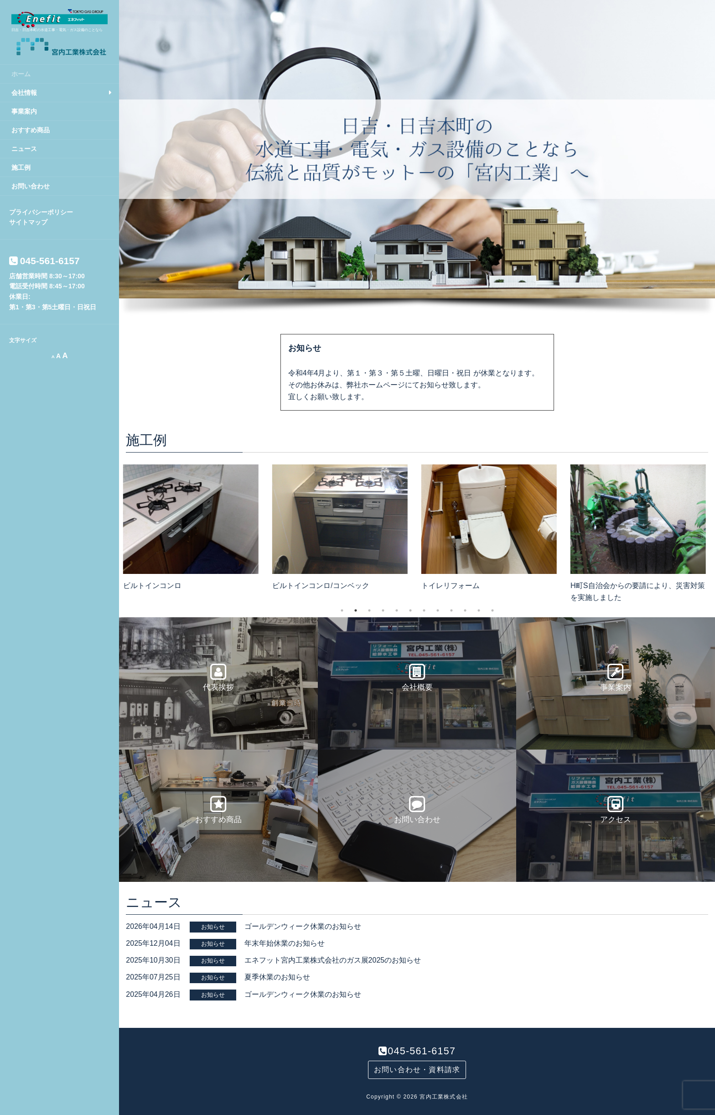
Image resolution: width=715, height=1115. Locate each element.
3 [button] (369, 610)
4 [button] (383, 610)
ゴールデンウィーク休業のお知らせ (302, 926)
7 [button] (424, 610)
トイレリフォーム (453, 585)
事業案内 (24, 111)
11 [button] (478, 610)
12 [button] (492, 610)
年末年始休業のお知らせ (284, 943)
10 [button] (465, 610)
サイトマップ (28, 222)
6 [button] (410, 610)
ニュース (24, 148)
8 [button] (437, 610)
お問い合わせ (30, 186)
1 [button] (342, 610)
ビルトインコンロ (155, 585)
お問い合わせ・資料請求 (417, 1069)
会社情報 (24, 92)
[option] (193, 525)
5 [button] (396, 610)
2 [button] (355, 610)
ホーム (21, 74)
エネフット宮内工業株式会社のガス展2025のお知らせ (332, 960)
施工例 (21, 167)
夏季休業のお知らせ (277, 977)
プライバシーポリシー (41, 212)
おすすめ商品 (30, 130)
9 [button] (451, 610)
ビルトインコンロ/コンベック (323, 585)
